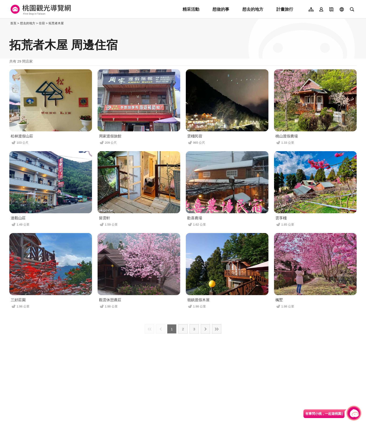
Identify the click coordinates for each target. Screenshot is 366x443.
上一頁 (160, 329)
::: (8, 23)
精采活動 (191, 9)
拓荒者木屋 (56, 23)
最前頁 (149, 329)
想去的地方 (252, 9)
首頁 (13, 23)
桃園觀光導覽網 (40, 9)
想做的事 (220, 9)
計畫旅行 (284, 9)
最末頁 (216, 329)
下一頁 (205, 329)
